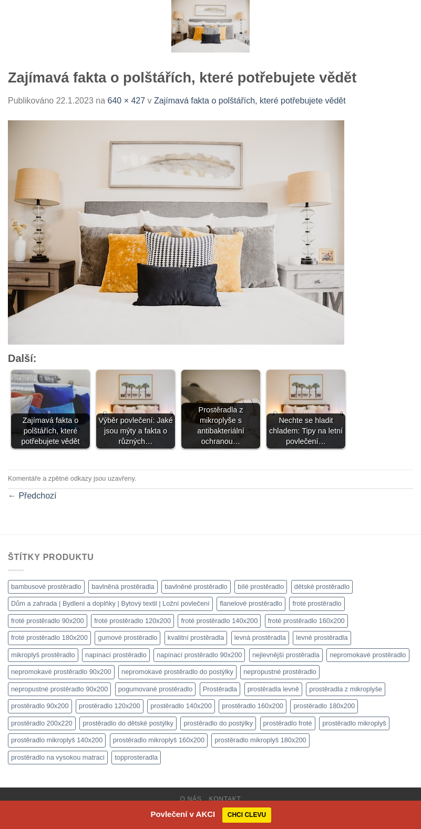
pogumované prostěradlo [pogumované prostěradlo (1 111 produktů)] (155, 689)
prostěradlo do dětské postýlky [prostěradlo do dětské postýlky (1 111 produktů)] (128, 723)
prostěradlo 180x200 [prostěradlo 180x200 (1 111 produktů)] (324, 706)
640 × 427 (127, 100)
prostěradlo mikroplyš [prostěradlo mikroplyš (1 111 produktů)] (354, 723)
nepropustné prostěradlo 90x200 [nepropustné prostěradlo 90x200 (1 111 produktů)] (59, 689)
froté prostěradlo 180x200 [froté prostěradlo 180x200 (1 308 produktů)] (49, 637)
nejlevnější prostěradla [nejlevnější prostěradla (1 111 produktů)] (286, 655)
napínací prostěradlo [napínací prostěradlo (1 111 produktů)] (116, 655)
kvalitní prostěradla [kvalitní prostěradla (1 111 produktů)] (196, 637)
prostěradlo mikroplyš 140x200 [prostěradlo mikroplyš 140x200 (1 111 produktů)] (56, 740)
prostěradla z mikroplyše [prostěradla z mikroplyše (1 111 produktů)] (345, 689)
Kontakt (225, 799)
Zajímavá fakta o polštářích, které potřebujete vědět (250, 100)
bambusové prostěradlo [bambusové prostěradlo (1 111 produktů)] (46, 586)
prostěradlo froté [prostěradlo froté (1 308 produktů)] (287, 723)
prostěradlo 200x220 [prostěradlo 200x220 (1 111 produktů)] (42, 723)
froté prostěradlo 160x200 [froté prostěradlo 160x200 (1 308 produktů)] (306, 621)
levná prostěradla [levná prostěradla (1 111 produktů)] (260, 637)
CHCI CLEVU (247, 814)
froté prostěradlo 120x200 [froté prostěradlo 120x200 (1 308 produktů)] (132, 621)
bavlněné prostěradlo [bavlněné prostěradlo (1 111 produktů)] (196, 586)
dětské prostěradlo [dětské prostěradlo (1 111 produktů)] (322, 586)
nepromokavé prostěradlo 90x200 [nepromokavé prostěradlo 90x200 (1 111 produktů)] (61, 672)
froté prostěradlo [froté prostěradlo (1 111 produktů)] (316, 603)
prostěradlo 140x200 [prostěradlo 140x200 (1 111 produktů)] (181, 706)
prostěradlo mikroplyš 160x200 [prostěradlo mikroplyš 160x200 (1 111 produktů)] (158, 740)
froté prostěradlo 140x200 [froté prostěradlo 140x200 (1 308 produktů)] (219, 621)
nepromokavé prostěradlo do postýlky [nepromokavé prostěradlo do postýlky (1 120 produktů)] (177, 672)
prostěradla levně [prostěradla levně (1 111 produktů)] (273, 689)
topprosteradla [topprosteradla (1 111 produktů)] (136, 757)
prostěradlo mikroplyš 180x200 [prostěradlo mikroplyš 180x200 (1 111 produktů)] (260, 740)
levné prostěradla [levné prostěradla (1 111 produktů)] (321, 637)
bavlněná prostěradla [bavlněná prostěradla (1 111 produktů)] (123, 586)
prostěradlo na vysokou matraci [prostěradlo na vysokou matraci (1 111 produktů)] (58, 757)
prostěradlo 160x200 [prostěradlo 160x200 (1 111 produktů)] (252, 706)
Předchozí (32, 495)
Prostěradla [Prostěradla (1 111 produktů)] (220, 689)
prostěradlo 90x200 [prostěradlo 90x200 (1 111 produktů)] (40, 706)
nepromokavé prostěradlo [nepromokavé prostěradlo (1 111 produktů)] (368, 655)
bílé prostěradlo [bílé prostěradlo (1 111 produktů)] (261, 586)
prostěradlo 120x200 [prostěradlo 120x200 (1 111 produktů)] (109, 706)
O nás (190, 799)
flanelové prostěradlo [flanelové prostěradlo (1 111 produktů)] (251, 603)
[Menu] (14, 26)
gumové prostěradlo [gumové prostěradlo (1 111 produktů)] (127, 637)
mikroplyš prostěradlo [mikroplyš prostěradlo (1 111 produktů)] (43, 655)
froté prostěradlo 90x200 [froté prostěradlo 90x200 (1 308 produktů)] (47, 621)
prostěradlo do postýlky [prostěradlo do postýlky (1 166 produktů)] (218, 723)
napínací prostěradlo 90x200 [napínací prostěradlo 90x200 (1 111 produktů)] (199, 655)
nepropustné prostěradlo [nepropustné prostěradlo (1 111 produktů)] (279, 672)
